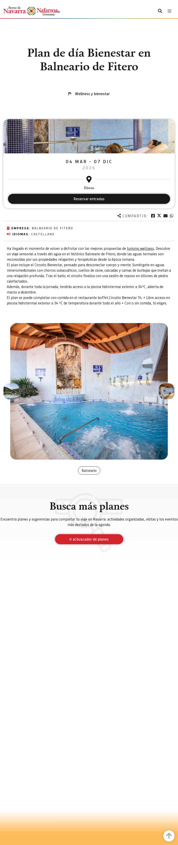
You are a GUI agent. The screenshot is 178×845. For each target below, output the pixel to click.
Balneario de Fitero (52, 228)
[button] (11, 391)
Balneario (89, 470)
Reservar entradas (89, 198)
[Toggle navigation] (169, 11)
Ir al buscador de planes (89, 539)
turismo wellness (140, 248)
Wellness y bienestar (92, 93)
